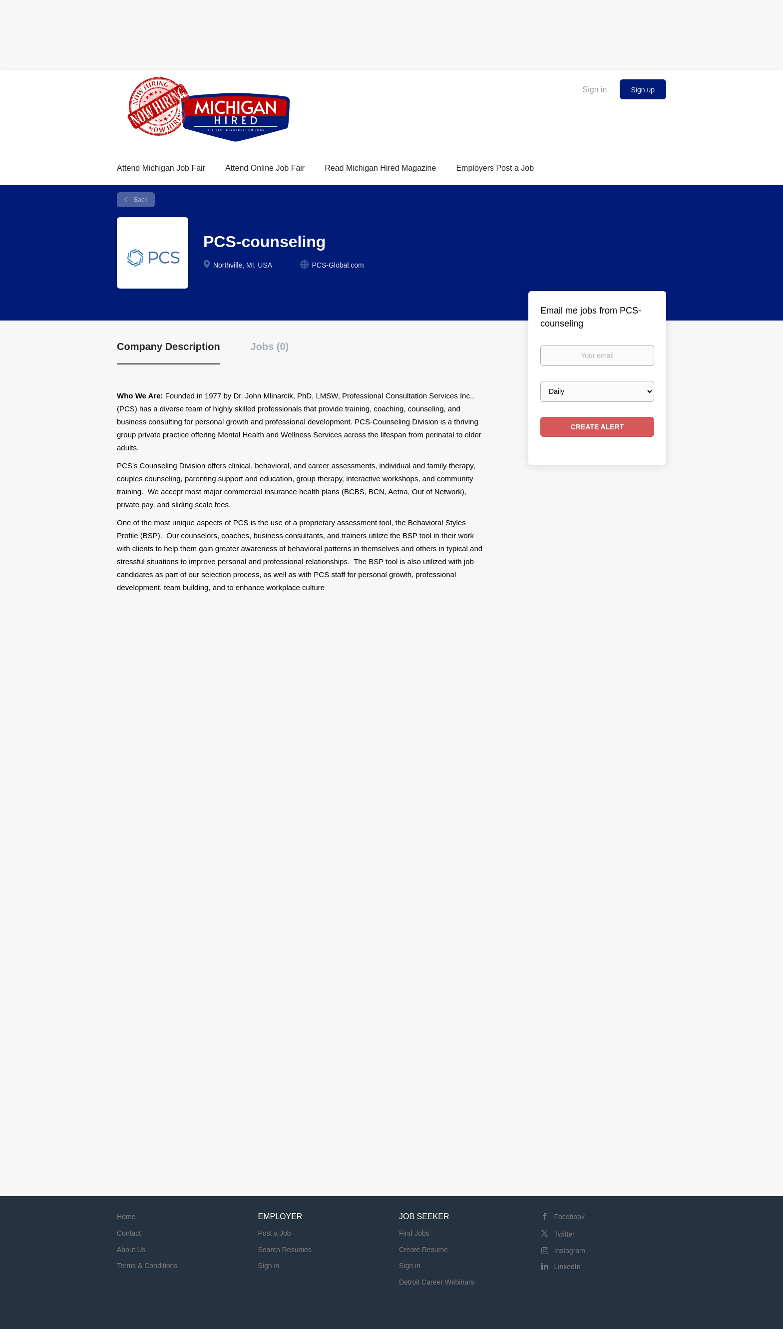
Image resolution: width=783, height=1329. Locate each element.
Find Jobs (414, 1233)
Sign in (595, 89)
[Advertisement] (391, 32)
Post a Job (274, 1233)
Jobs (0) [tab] (270, 346)
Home (126, 1217)
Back (139, 199)
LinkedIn (567, 1267)
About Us (131, 1250)
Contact (129, 1233)
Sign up (643, 90)
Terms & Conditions (147, 1266)
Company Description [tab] (168, 346)
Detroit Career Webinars (436, 1282)
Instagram (569, 1251)
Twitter (564, 1234)
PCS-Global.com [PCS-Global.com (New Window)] (338, 265)
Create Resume (423, 1250)
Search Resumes (285, 1250)
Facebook (569, 1217)
